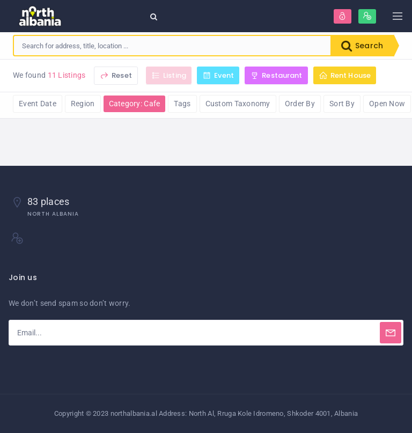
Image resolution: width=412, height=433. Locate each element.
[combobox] (172, 45)
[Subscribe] (390, 332)
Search (362, 46)
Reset (116, 75)
